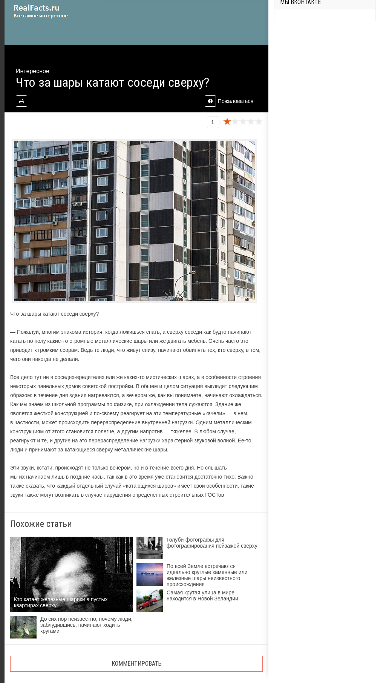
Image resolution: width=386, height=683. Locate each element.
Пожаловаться (229, 101)
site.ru (52, 11)
